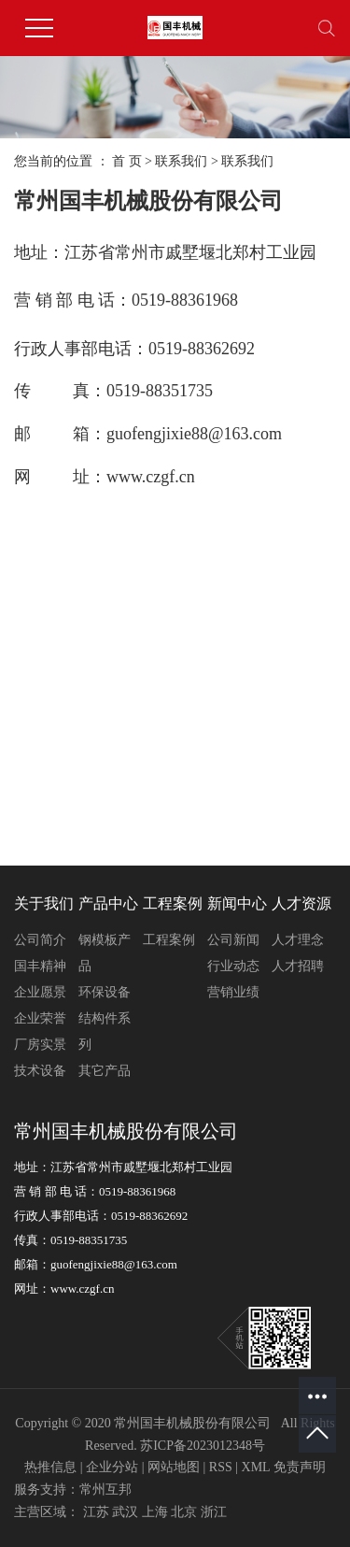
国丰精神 (40, 966)
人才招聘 (298, 966)
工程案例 (169, 940)
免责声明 (299, 1467)
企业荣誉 (40, 1018)
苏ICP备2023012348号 (202, 1446)
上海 (155, 1512)
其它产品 (104, 1071)
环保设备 (104, 992)
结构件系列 (104, 1031)
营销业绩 (233, 992)
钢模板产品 (104, 953)
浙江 (214, 1512)
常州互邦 (105, 1490)
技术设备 (40, 1071)
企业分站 (112, 1467)
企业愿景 (40, 992)
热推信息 (50, 1467)
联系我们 (181, 161)
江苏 (96, 1512)
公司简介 (40, 940)
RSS (220, 1467)
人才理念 (298, 940)
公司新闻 (233, 940)
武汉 (125, 1512)
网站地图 (173, 1467)
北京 (184, 1512)
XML (256, 1467)
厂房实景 (40, 1045)
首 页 (127, 161)
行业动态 (233, 966)
